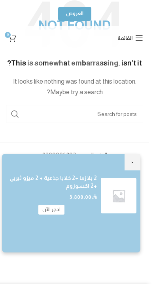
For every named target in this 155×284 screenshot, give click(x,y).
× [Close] (132, 162)
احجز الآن (51, 209)
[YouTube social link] (94, 59)
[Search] (74, 114)
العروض (74, 13)
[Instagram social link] (114, 59)
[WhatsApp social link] (75, 59)
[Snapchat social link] (55, 59)
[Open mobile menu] (130, 38)
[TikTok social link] (35, 59)
